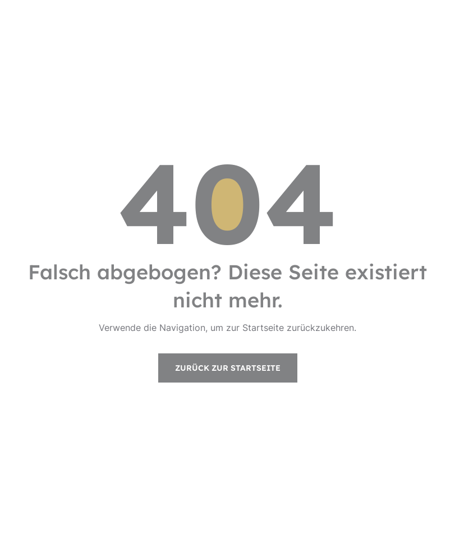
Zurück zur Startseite (228, 368)
